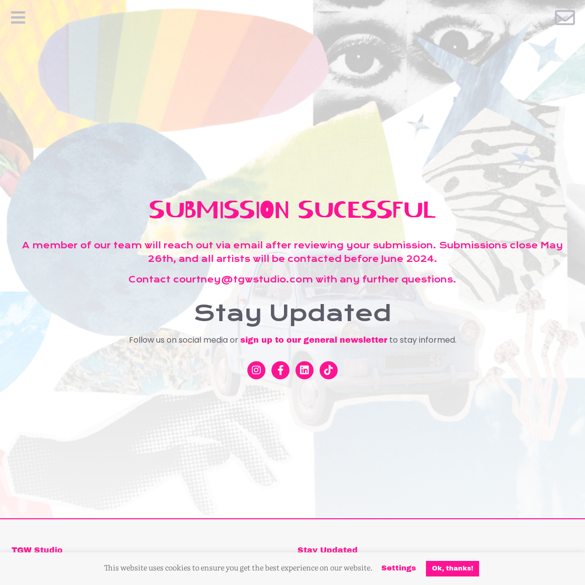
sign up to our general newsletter (313, 340)
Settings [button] (398, 568)
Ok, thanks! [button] (452, 568)
